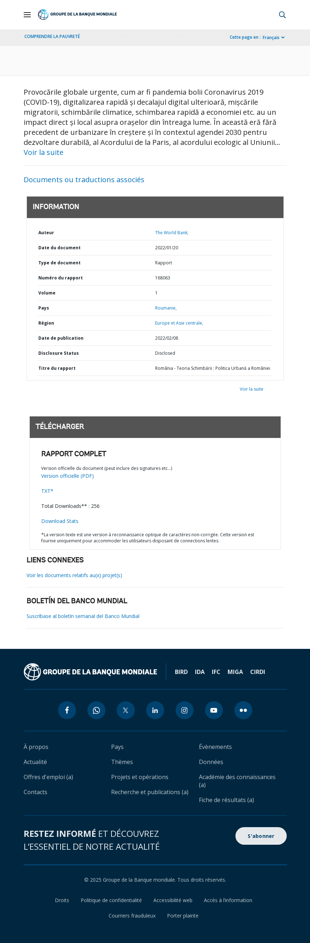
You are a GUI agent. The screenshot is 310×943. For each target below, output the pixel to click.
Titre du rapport (57, 368)
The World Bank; (172, 233)
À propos (36, 747)
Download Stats (59, 521)
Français (271, 37)
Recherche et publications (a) (150, 792)
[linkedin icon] (155, 710)
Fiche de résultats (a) (226, 800)
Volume (47, 293)
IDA (200, 672)
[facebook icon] (67, 710)
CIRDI (257, 672)
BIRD (181, 672)
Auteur (46, 233)
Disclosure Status (58, 353)
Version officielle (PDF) (67, 475)
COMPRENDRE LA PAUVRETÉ (52, 36)
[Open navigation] (27, 15)
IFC (216, 672)
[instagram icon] (185, 710)
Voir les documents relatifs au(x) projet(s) (74, 575)
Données (211, 762)
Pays (43, 308)
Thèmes (122, 762)
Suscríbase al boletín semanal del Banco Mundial (83, 616)
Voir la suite (43, 152)
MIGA (235, 672)
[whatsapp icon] (96, 710)
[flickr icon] (243, 710)
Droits (62, 900)
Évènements (215, 747)
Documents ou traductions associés (84, 179)
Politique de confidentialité (111, 900)
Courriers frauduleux (132, 915)
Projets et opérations (139, 777)
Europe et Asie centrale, (179, 323)
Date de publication (61, 338)
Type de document (59, 263)
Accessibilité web (172, 900)
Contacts (35, 792)
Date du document (59, 248)
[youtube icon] (214, 710)
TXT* (47, 490)
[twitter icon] (126, 710)
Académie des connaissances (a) (237, 781)
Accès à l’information (228, 900)
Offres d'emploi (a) (48, 777)
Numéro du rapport (60, 278)
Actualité (35, 762)
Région (46, 323)
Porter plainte (183, 915)
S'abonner (261, 836)
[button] (282, 14)
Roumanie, (166, 308)
